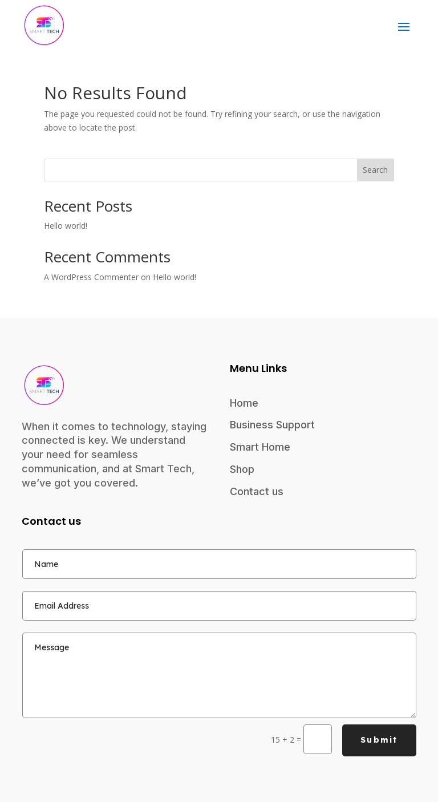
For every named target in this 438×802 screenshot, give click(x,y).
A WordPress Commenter (91, 277)
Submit (379, 740)
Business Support (272, 425)
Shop (242, 469)
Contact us (256, 491)
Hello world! (65, 225)
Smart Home (260, 447)
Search (375, 169)
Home (244, 403)
